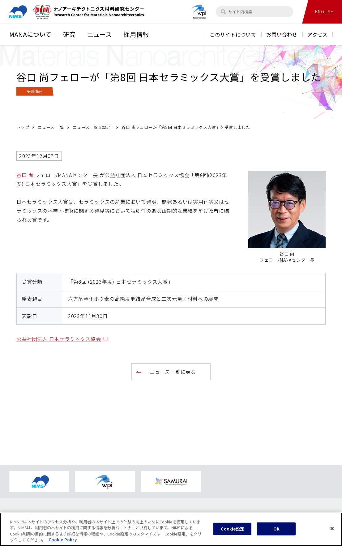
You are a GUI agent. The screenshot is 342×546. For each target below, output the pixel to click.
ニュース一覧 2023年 (93, 127)
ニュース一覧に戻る (173, 371)
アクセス (317, 34)
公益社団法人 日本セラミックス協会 (62, 339)
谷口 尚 (24, 175)
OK (276, 534)
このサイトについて (233, 34)
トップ (22, 127)
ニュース (99, 34)
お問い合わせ (281, 34)
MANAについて (30, 34)
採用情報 (136, 34)
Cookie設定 (232, 534)
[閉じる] (332, 533)
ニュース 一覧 (51, 127)
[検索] (223, 11)
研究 (69, 34)
